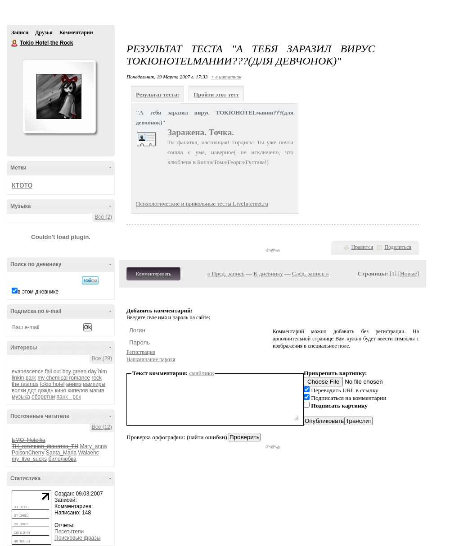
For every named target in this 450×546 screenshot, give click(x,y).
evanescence (28, 371)
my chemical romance (63, 378)
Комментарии (76, 32)
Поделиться (397, 247)
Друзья (43, 32)
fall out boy (58, 371)
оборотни (43, 397)
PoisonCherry (28, 453)
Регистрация (140, 352)
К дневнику (268, 273)
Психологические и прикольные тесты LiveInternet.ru (202, 203)
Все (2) (103, 217)
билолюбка (62, 459)
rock (96, 378)
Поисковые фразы (77, 538)
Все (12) (102, 427)
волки (19, 390)
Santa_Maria (61, 453)
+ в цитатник (226, 76)
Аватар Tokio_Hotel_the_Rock (59, 96)
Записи (19, 32)
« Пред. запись (226, 273)
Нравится (362, 247)
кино (60, 390)
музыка (21, 397)
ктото (22, 184)
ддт (31, 390)
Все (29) (102, 358)
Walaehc (88, 453)
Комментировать (153, 273)
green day (84, 371)
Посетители (69, 531)
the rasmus (25, 384)
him (102, 371)
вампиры (94, 384)
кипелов (78, 390)
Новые (408, 273)
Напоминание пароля (150, 359)
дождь (46, 390)
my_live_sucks (29, 459)
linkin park (24, 378)
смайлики (201, 373)
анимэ (73, 384)
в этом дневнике (38, 292)
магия (97, 390)
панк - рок (69, 397)
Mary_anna (93, 446)
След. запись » (310, 273)
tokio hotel (52, 384)
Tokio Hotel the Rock (14, 43)
